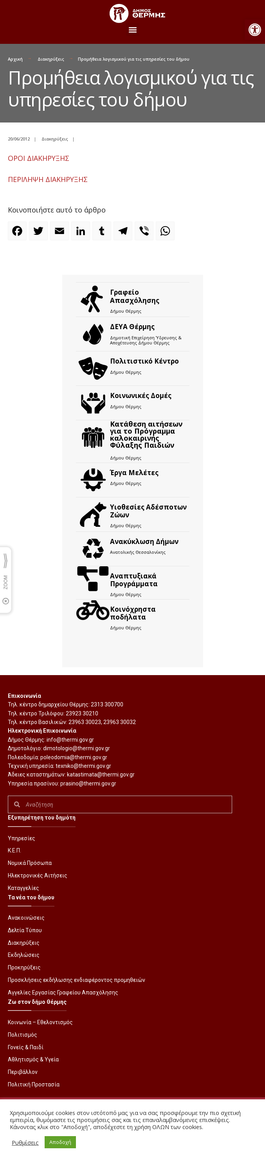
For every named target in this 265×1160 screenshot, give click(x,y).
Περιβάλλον (23, 1072)
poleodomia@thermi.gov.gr (73, 757)
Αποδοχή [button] (60, 1142)
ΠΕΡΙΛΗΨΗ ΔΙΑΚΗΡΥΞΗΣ (48, 179)
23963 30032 (119, 722)
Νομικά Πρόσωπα (30, 863)
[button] (255, 30)
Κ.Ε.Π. (14, 850)
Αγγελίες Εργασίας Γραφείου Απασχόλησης (63, 992)
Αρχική (15, 59)
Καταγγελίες (23, 888)
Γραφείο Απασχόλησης (134, 296)
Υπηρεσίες (21, 838)
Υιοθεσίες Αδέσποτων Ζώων (148, 511)
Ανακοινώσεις (26, 918)
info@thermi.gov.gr (70, 740)
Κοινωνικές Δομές (140, 395)
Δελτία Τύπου (25, 930)
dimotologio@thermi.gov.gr (76, 748)
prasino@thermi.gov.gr (88, 783)
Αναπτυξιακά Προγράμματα (134, 579)
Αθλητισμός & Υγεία (33, 1059)
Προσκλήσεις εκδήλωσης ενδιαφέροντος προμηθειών (76, 980)
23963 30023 (85, 722)
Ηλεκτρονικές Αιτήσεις (37, 875)
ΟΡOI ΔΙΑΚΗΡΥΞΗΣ (38, 158)
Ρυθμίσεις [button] (25, 1142)
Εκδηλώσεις (24, 955)
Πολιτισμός (22, 1035)
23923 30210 (82, 713)
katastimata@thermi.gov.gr (101, 774)
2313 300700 (107, 704)
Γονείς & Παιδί (25, 1047)
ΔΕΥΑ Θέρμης (132, 326)
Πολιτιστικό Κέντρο (144, 361)
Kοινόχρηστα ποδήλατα (133, 613)
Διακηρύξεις (51, 59)
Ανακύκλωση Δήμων (144, 541)
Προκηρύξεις (24, 967)
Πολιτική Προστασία (33, 1084)
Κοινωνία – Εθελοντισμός (40, 1022)
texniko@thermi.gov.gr (83, 766)
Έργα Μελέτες (134, 472)
